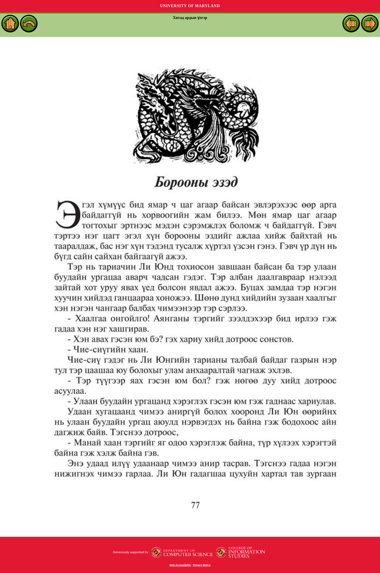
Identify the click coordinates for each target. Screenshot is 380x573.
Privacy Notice (202, 565)
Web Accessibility (180, 565)
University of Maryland (190, 6)
